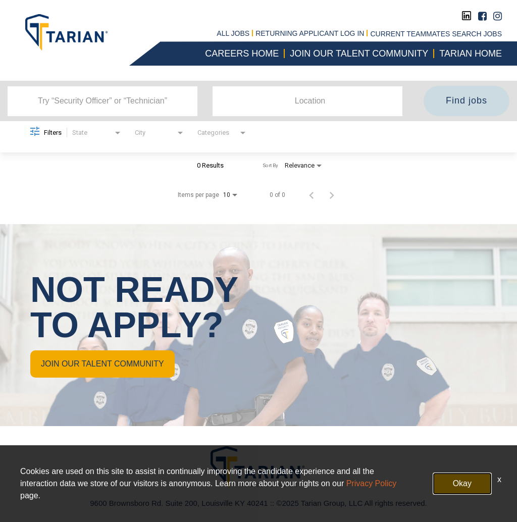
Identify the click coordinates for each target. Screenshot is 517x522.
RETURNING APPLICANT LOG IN (309, 33)
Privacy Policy (371, 483)
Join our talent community (359, 53)
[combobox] (102, 101)
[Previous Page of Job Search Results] (311, 195)
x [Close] (499, 479)
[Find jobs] (466, 101)
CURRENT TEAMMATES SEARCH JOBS (436, 33)
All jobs (233, 33)
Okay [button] (462, 483)
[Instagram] (497, 16)
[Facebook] (482, 16)
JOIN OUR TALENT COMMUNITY (102, 363)
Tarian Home (470, 53)
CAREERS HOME (242, 53)
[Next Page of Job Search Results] (332, 195)
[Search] (466, 101)
